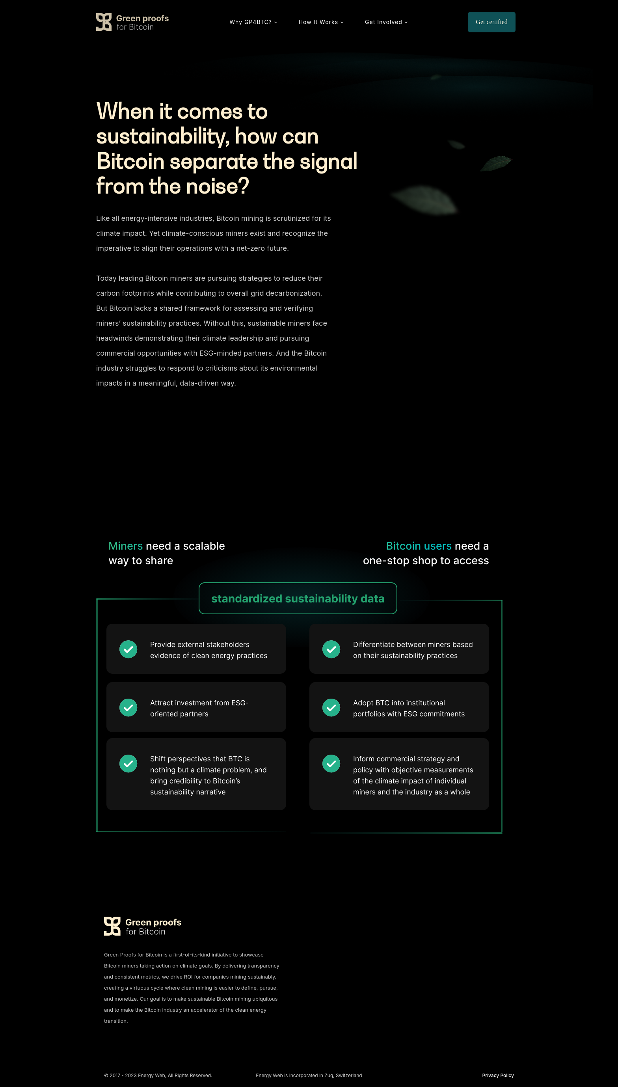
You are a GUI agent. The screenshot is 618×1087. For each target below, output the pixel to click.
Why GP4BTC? (250, 22)
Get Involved (383, 22)
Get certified (491, 22)
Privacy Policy (498, 1075)
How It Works (318, 22)
